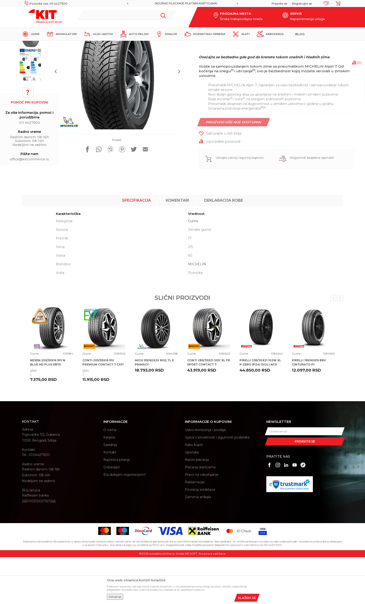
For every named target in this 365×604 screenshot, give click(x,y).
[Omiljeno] (326, 5)
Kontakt (109, 499)
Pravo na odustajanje (202, 521)
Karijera (109, 484)
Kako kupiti (194, 492)
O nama (109, 477)
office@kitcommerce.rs (29, 159)
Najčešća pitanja (116, 506)
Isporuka (192, 499)
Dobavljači (111, 514)
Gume (104, 44)
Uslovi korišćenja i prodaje (205, 477)
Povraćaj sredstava (200, 536)
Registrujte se (302, 3)
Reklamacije (195, 529)
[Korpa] (336, 5)
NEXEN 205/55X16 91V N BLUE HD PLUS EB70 (47, 409)
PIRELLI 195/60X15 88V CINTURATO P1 (309, 409)
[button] (127, 15)
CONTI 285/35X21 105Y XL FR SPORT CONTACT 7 (208, 409)
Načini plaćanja (197, 506)
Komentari (177, 247)
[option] (183, 3)
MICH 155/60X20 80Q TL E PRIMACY (154, 409)
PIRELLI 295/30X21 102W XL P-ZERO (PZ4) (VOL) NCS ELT (260, 411)
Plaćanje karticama (200, 514)
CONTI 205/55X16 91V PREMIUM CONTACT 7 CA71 (103, 409)
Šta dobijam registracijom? (124, 521)
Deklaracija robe (223, 247)
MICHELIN (197, 311)
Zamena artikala (198, 544)
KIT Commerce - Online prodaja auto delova (51, 44)
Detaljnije (115, 596)
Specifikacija (136, 247)
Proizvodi (90, 44)
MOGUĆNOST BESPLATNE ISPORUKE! (182, 3)
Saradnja (110, 492)
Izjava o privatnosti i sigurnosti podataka (217, 484)
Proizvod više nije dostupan (233, 168)
